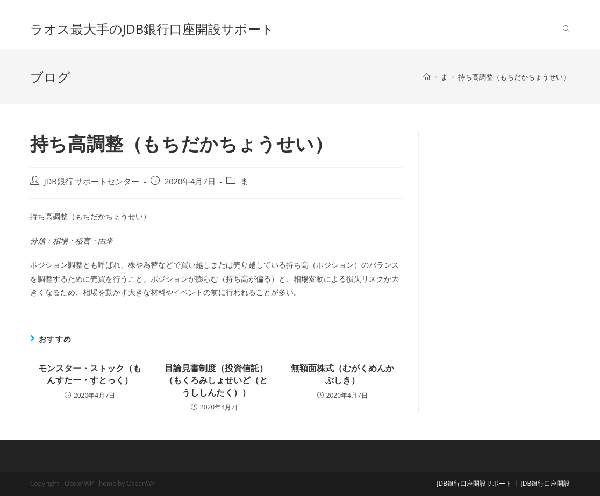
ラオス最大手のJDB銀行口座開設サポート (152, 29)
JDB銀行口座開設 (545, 483)
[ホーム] (426, 77)
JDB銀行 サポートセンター (92, 181)
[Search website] (566, 29)
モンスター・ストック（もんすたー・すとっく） (89, 374)
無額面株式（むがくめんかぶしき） (342, 374)
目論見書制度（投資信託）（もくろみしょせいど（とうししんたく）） (216, 380)
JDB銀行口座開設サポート (474, 483)
